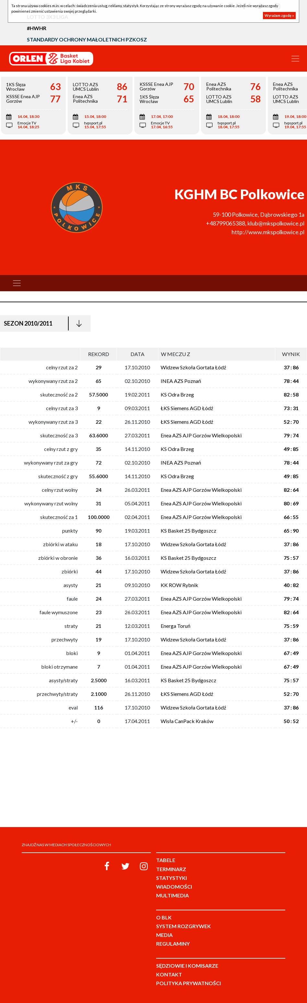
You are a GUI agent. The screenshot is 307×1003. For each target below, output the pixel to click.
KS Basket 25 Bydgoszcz (188, 530)
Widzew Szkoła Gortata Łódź (193, 367)
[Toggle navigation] (295, 58)
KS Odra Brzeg (177, 394)
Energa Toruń (175, 626)
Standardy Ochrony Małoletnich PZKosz (87, 39)
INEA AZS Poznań (181, 381)
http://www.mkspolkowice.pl (268, 232)
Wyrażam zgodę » (279, 15)
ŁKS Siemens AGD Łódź (187, 408)
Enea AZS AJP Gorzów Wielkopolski (201, 435)
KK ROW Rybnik (179, 585)
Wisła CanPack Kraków (187, 721)
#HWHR (36, 28)
